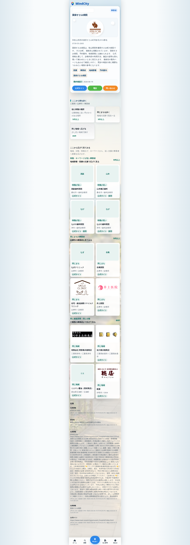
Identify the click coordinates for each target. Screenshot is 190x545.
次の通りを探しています (95, 100)
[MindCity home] (80, 4)
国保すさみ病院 (79, 75)
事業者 (83, 70)
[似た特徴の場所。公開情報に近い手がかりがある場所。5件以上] (82, 121)
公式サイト (79, 88)
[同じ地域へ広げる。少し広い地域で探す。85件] (82, 138)
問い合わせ (110, 88)
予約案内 (103, 70)
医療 (75, 70)
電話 (95, 88)
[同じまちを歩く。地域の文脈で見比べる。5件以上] (108, 121)
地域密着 (92, 70)
